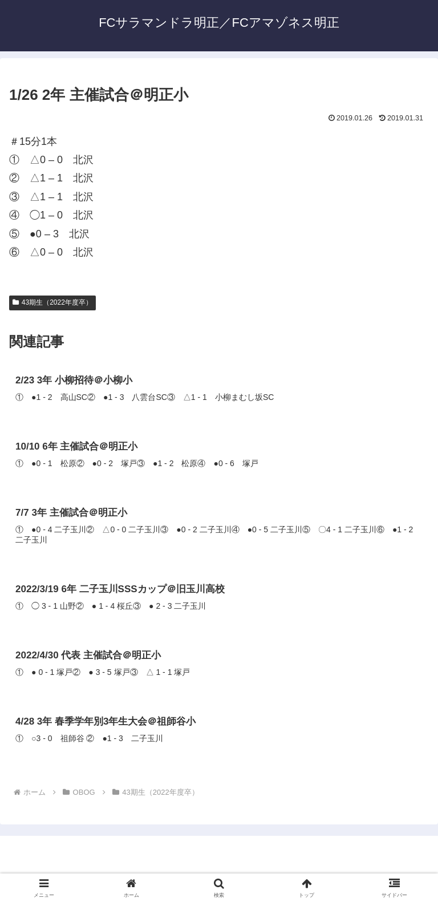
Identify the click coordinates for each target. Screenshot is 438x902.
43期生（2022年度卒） (52, 302)
